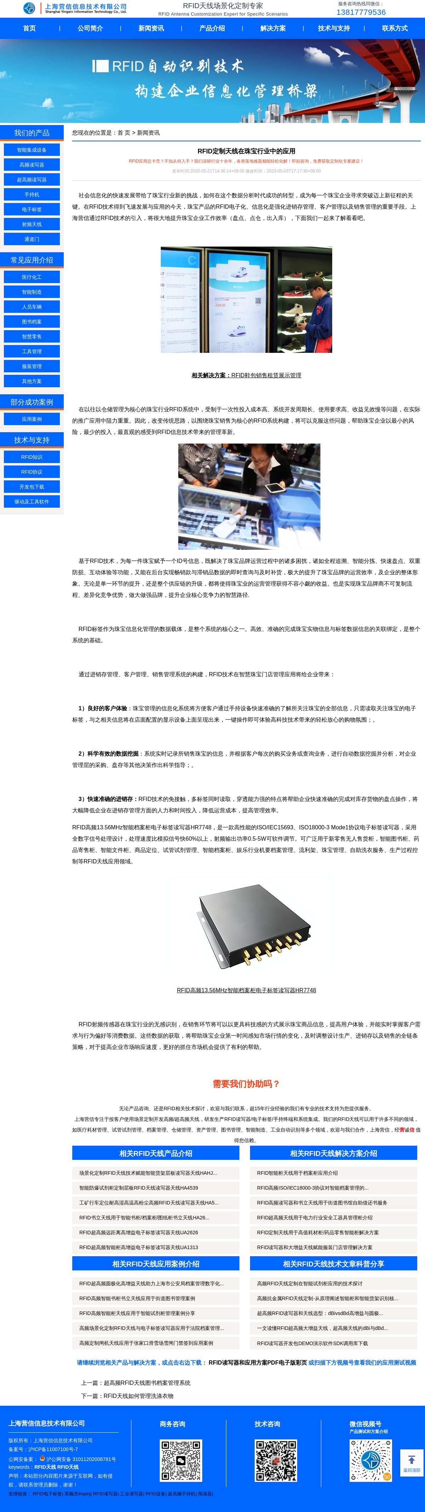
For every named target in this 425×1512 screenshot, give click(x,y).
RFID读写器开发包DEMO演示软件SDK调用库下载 (312, 1343)
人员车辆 (32, 307)
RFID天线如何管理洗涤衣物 (139, 1396)
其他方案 (32, 381)
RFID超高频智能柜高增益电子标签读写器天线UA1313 (138, 1247)
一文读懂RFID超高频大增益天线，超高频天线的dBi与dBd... (322, 1328)
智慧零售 (32, 336)
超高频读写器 (32, 179)
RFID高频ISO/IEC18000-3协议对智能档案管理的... (313, 1188)
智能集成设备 (32, 150)
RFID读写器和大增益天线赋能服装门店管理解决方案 (315, 1247)
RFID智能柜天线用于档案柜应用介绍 (297, 1173)
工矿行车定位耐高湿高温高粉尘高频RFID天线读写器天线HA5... (149, 1203)
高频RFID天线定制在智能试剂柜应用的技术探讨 (310, 1283)
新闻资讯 (151, 28)
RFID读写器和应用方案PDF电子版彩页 (258, 1363)
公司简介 (90, 28)
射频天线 (32, 224)
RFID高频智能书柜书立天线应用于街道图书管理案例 (137, 1298)
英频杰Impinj (77, 1493)
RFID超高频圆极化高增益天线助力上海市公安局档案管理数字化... (151, 1283)
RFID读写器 (105, 1493)
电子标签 (32, 209)
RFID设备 (155, 1493)
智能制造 (32, 292)
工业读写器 (131, 1493)
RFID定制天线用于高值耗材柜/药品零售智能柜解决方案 (318, 1232)
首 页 (124, 133)
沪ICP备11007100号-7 (53, 1449)
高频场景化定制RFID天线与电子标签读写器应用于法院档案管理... (151, 1328)
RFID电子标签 (47, 1493)
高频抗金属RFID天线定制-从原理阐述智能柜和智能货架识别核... (327, 1298)
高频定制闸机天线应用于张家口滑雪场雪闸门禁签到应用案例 (146, 1343)
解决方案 (273, 28)
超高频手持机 (182, 1493)
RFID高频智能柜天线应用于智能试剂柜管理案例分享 (137, 1313)
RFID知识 (32, 457)
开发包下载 (31, 487)
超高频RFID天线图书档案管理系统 (147, 1383)
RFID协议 (32, 472)
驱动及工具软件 (32, 501)
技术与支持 (334, 28)
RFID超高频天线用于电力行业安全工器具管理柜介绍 (315, 1217)
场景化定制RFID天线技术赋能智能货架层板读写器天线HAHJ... (148, 1173)
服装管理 (32, 366)
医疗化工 (32, 277)
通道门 (31, 239)
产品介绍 (212, 28)
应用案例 (32, 419)
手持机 (31, 194)
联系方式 (395, 28)
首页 (29, 28)
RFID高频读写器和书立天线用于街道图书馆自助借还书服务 (322, 1203)
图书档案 (32, 322)
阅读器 (205, 1493)
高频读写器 (31, 165)
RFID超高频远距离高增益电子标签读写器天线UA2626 (138, 1232)
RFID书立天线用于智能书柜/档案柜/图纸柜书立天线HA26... (144, 1217)
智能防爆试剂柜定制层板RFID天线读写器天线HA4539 (138, 1188)
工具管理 (32, 351)
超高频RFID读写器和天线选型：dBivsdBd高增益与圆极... (320, 1313)
